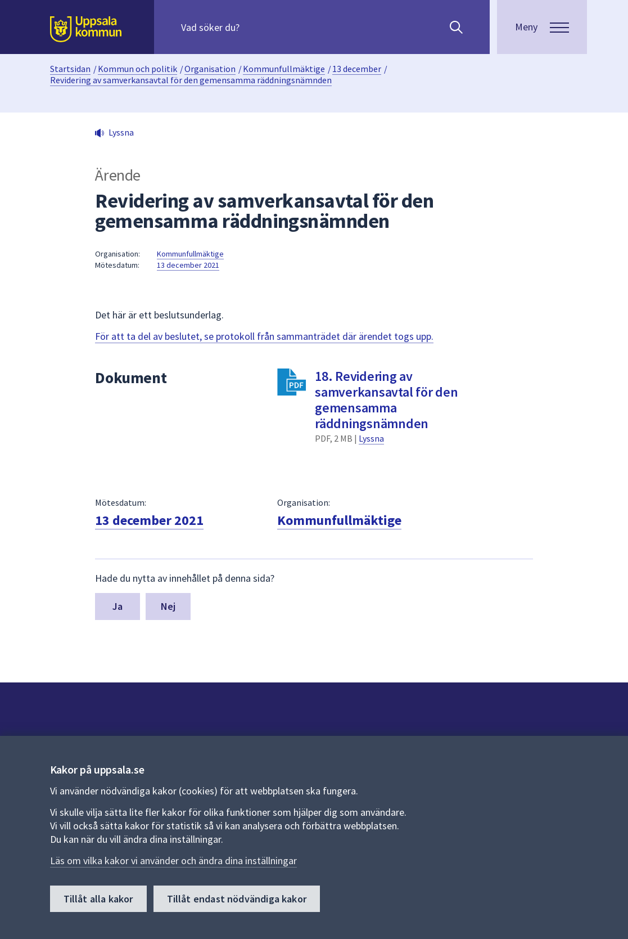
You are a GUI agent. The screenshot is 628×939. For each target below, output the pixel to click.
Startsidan (70, 68)
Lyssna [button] (121, 132)
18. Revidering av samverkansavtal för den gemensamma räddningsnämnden (386, 399)
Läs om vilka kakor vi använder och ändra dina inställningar (173, 860)
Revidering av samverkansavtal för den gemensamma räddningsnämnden (191, 80)
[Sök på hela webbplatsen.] (253, 27)
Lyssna (371, 438)
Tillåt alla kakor (98, 898)
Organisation (210, 68)
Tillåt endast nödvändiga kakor (236, 898)
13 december (356, 68)
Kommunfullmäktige (284, 68)
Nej (168, 606)
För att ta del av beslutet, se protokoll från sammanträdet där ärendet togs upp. (264, 336)
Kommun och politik (137, 68)
